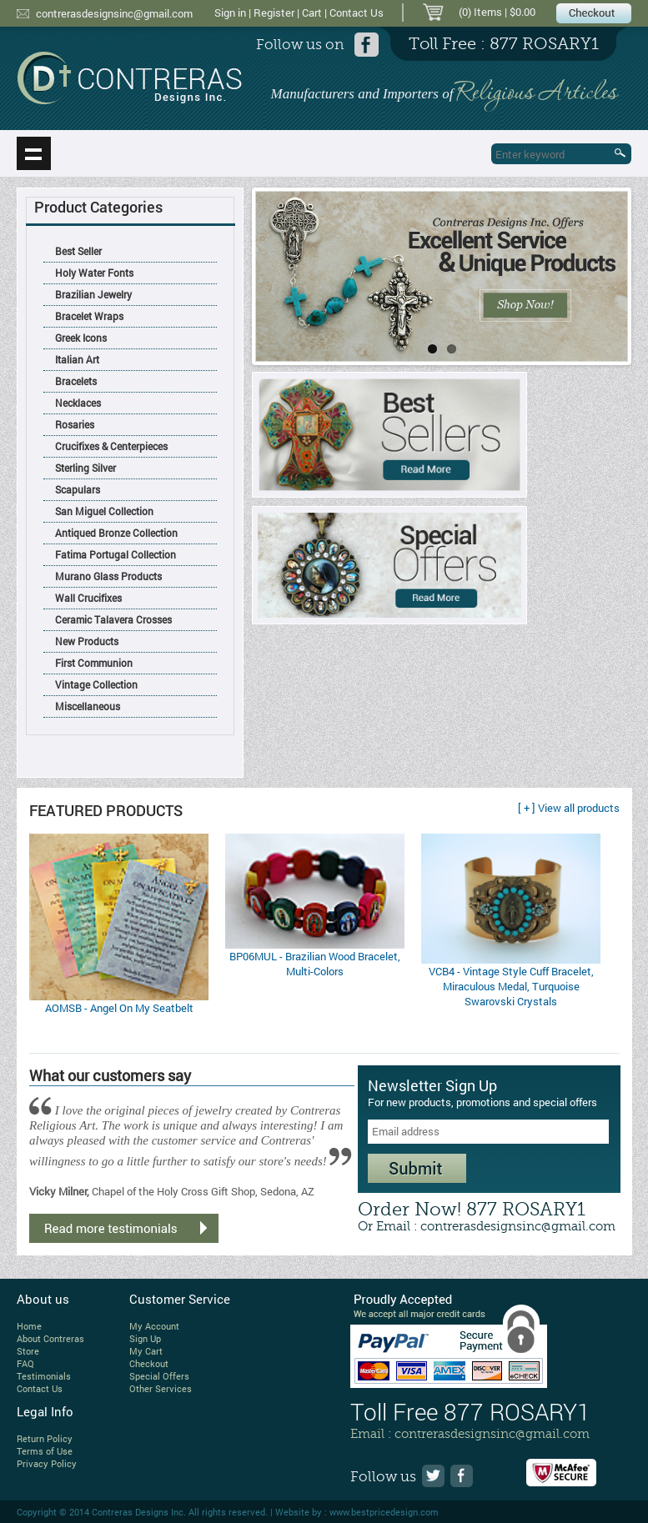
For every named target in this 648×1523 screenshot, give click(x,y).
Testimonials (44, 1376)
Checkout (148, 1363)
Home (29, 1326)
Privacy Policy (47, 1463)
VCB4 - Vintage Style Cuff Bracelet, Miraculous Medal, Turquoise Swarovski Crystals (511, 986)
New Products (86, 641)
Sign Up (145, 1338)
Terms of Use (45, 1451)
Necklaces (78, 402)
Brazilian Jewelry (93, 294)
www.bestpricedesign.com (384, 1511)
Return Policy (45, 1438)
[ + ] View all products (569, 807)
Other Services (160, 1388)
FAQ (25, 1363)
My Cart (146, 1351)
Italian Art (77, 359)
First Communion (94, 662)
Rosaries (74, 424)
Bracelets (76, 381)
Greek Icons (81, 337)
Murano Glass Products (108, 576)
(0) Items (480, 11)
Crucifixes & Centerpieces (111, 446)
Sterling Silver (85, 467)
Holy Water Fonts (94, 272)
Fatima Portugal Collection (115, 554)
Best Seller (78, 251)
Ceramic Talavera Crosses (113, 619)
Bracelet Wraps (89, 316)
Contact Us (356, 12)
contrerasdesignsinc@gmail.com (114, 13)
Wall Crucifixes (88, 597)
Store (28, 1351)
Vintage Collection (96, 684)
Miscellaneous (87, 706)
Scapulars (77, 489)
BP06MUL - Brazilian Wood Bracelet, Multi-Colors (314, 964)
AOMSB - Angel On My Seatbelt (119, 1007)
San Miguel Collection (104, 511)
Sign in (230, 12)
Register (274, 12)
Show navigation (34, 153)
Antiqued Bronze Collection (116, 532)
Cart (312, 12)
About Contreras (50, 1338)
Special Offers (159, 1376)
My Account (154, 1326)
